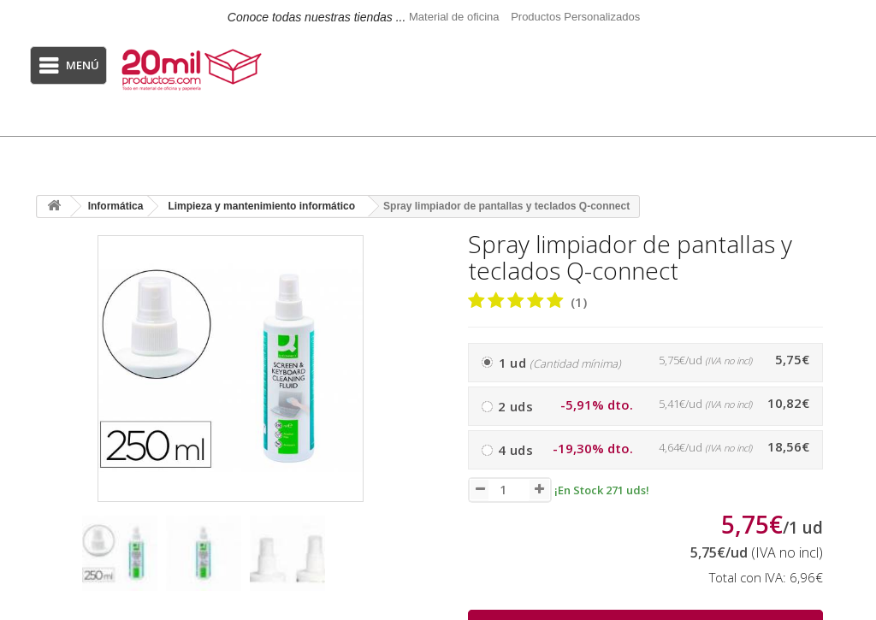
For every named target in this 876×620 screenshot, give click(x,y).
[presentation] (52, 561)
